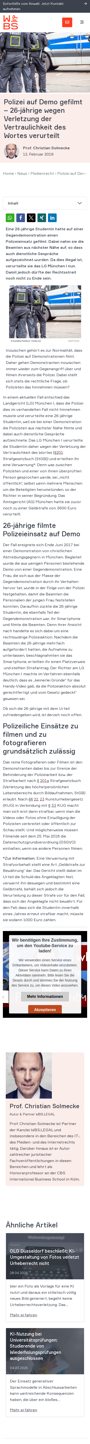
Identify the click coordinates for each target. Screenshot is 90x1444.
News (22, 173)
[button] (10, 217)
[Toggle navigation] (82, 22)
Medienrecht (42, 173)
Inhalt (13, 203)
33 (53, 805)
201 (59, 452)
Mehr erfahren (23, 1315)
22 (36, 799)
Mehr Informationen (45, 996)
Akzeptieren (45, 1010)
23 (42, 799)
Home (8, 173)
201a (44, 780)
